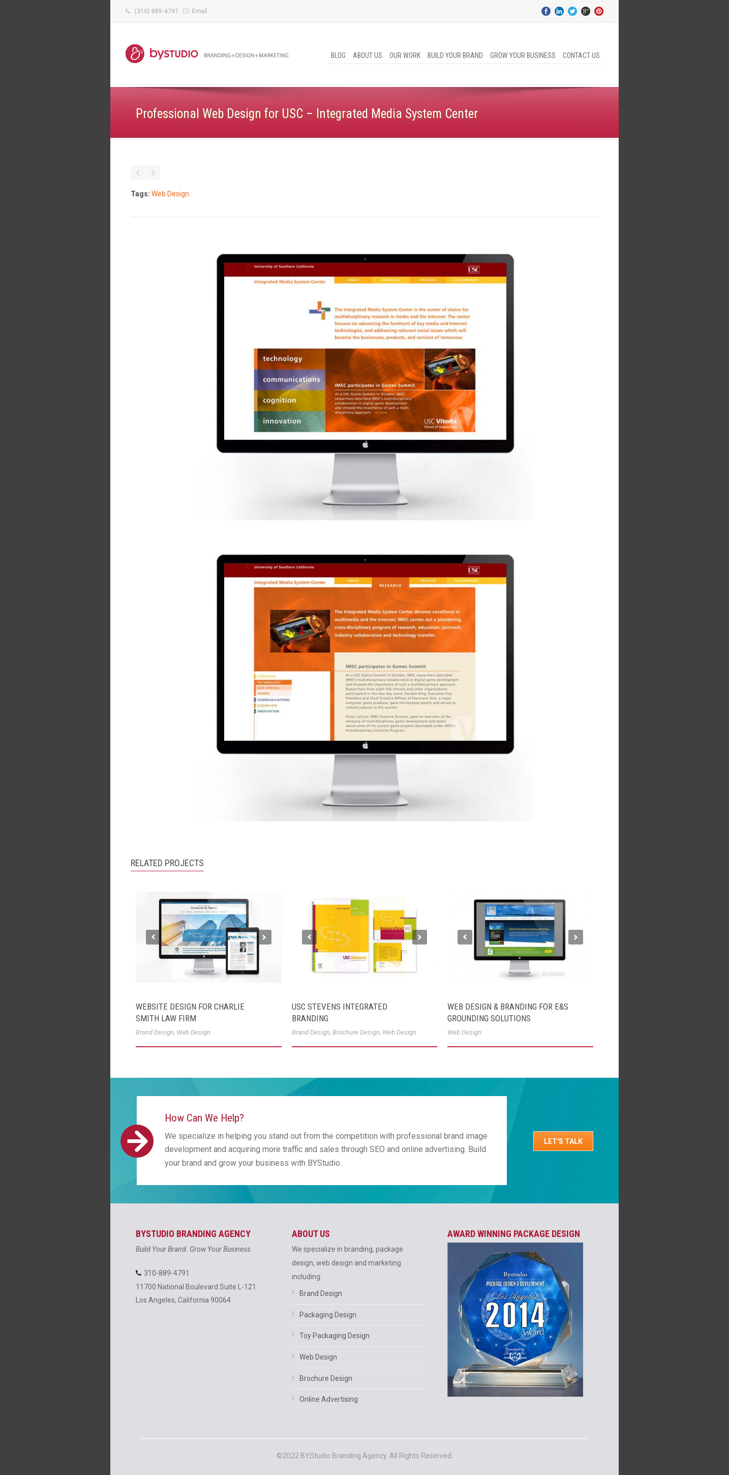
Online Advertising (328, 1399)
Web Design (170, 194)
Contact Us (581, 55)
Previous (153, 937)
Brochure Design (356, 1032)
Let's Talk (563, 1141)
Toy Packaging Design (334, 1336)
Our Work (404, 55)
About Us (367, 55)
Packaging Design (327, 1315)
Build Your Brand (455, 55)
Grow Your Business (523, 55)
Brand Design (155, 1032)
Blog (338, 55)
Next (264, 937)
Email (199, 11)
